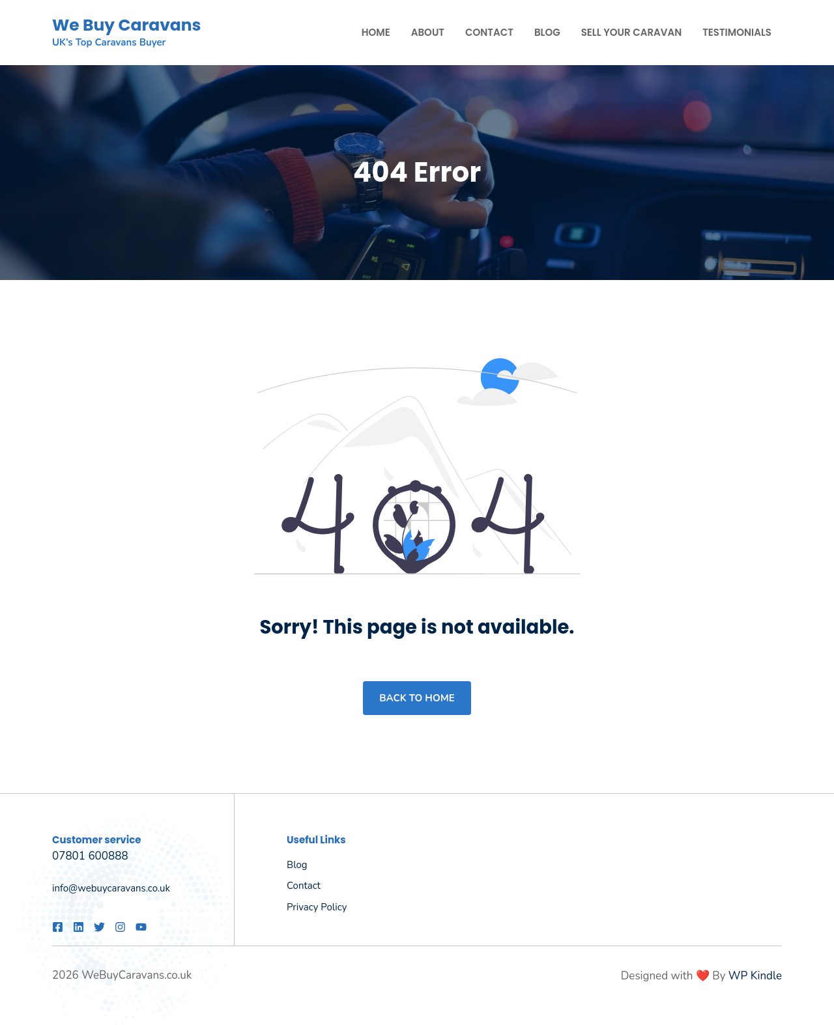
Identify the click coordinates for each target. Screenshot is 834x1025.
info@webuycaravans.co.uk (111, 888)
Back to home (416, 698)
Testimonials (736, 32)
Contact (489, 32)
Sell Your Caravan (631, 32)
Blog (547, 32)
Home (376, 32)
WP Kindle (755, 975)
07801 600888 (90, 856)
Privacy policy (317, 907)
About (427, 32)
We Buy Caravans (126, 25)
